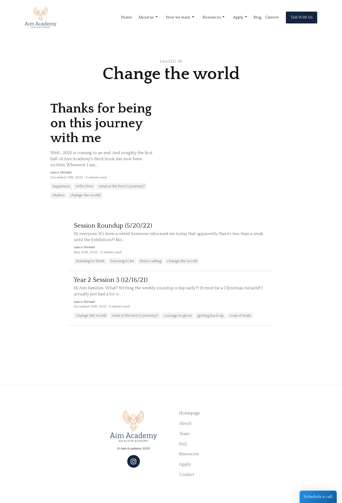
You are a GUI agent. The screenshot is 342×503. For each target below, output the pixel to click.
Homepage (189, 413)
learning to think (90, 261)
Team (184, 433)
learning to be (122, 261)
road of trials (240, 316)
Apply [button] (238, 17)
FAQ (183, 444)
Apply (185, 464)
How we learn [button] (178, 17)
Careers (272, 17)
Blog (257, 17)
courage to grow (178, 316)
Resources (189, 454)
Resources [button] (212, 17)
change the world (85, 195)
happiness (61, 186)
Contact (186, 474)
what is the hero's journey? (122, 186)
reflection (84, 186)
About (185, 423)
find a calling (150, 261)
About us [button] (146, 17)
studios (58, 195)
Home (126, 17)
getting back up (210, 316)
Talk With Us (301, 17)
